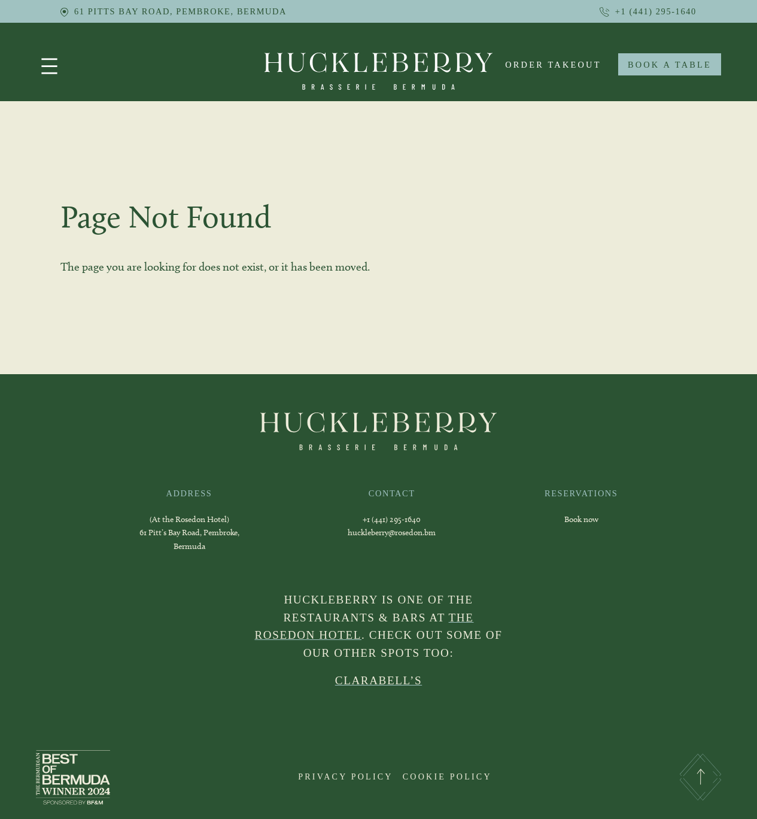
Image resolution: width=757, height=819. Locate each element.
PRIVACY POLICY (345, 776)
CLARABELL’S (378, 680)
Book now (581, 519)
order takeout (553, 64)
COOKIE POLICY (447, 776)
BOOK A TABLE (670, 64)
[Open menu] (49, 66)
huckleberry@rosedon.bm (392, 532)
